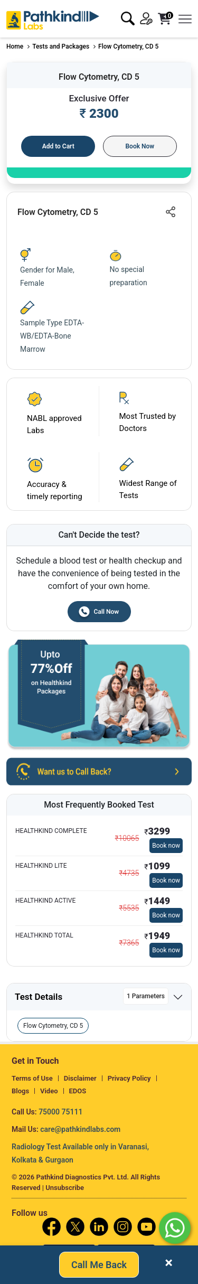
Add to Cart (58, 146)
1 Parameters (146, 996)
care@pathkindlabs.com (80, 1129)
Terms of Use (32, 1078)
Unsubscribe (64, 1188)
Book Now (139, 146)
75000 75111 (60, 1112)
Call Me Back (99, 1262)
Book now (166, 845)
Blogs (20, 1091)
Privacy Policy (129, 1078)
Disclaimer (80, 1078)
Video (49, 1091)
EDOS (78, 1091)
